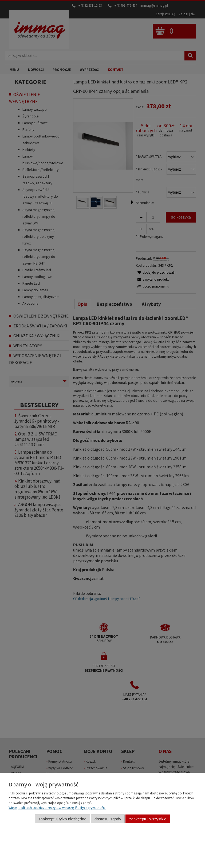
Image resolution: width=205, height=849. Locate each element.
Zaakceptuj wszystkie (147, 819)
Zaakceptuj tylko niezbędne (62, 819)
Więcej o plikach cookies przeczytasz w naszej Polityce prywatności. (57, 807)
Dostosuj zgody (107, 819)
